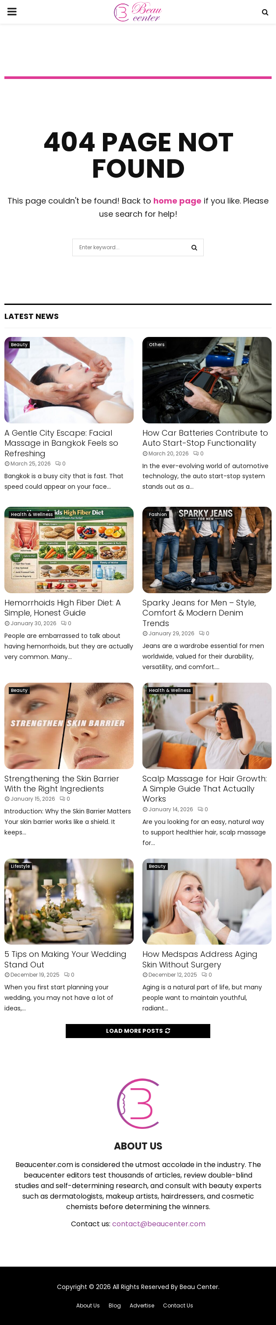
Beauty (19, 344)
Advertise (142, 1305)
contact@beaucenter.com (158, 1224)
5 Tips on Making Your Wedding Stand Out (65, 959)
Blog (115, 1305)
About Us (88, 1305)
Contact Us (178, 1305)
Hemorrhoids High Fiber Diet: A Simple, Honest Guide (62, 607)
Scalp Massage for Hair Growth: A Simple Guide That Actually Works (204, 789)
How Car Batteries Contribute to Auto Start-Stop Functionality (205, 437)
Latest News (31, 316)
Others (156, 344)
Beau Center (199, 1286)
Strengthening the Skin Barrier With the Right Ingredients (61, 783)
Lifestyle (20, 866)
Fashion (158, 514)
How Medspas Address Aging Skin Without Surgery (200, 959)
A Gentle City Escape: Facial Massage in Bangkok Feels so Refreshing (61, 443)
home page (177, 200)
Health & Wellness (32, 514)
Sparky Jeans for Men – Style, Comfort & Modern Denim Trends (199, 613)
